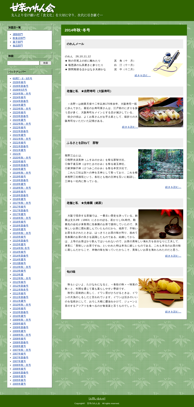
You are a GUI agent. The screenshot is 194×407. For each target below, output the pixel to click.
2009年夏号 (19, 331)
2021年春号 (19, 142)
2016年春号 (19, 221)
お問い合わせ (97, 398)
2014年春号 (19, 251)
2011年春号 (19, 293)
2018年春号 (19, 191)
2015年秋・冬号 (22, 233)
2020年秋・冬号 (22, 157)
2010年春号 (19, 308)
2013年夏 (18, 274)
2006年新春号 (20, 372)
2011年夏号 (19, 300)
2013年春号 (19, 270)
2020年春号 (19, 161)
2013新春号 (19, 263)
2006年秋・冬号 (22, 365)
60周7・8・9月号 (22, 78)
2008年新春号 (20, 342)
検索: (11, 56)
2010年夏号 (19, 316)
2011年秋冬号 (20, 289)
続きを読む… (143, 75)
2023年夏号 (19, 119)
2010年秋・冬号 (22, 304)
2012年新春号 (20, 285)
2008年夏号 (19, 346)
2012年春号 (19, 282)
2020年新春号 (20, 165)
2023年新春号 (20, 116)
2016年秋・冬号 (22, 218)
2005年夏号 (19, 383)
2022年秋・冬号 (22, 123)
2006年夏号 (19, 376)
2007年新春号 (20, 357)
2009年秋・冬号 (22, 319)
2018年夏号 (19, 199)
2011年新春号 (20, 297)
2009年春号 (19, 323)
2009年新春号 (20, 327)
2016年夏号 (19, 229)
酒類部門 (18, 34)
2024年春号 (19, 97)
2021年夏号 (19, 150)
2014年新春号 (20, 255)
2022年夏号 (19, 135)
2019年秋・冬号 (22, 172)
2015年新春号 (20, 240)
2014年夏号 (19, 259)
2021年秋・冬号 (22, 138)
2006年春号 (19, 368)
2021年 (17, 153)
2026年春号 (19, 82)
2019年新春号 (20, 180)
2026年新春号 (20, 86)
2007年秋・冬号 (22, 349)
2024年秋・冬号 (22, 93)
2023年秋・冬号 (22, 108)
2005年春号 (19, 380)
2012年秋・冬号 (22, 278)
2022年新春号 (20, 131)
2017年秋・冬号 (22, 202)
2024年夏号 (19, 104)
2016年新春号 (20, 225)
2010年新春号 (20, 312)
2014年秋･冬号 (21, 248)
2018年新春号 (20, 195)
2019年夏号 (19, 184)
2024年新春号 (20, 101)
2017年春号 (19, 206)
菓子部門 (18, 41)
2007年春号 (19, 353)
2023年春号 (19, 112)
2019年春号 (19, 176)
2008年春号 (19, 338)
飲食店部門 (19, 38)
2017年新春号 (20, 210)
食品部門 (18, 45)
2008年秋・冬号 (22, 334)
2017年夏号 (19, 214)
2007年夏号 (19, 361)
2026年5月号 (20, 89)
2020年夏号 (19, 169)
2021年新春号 (20, 146)
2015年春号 (19, 236)
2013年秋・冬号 (22, 267)
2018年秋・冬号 (22, 187)
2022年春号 (19, 127)
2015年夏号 (19, 244)
